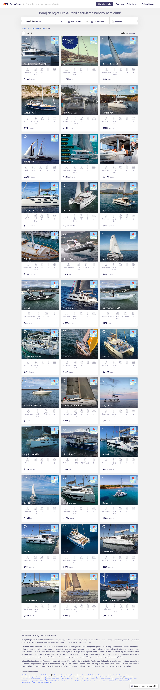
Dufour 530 (29, 112)
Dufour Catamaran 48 (34, 210)
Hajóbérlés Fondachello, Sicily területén (76, 681)
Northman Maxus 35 (72, 405)
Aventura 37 (68, 308)
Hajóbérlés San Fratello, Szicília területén (76, 677)
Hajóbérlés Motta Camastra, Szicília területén (94, 679)
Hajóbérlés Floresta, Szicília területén (44, 677)
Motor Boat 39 (69, 454)
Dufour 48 (107, 503)
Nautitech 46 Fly (31, 454)
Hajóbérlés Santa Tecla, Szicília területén (37, 683)
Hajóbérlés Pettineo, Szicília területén (44, 681)
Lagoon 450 (107, 112)
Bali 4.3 (66, 210)
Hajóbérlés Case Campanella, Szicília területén (111, 681)
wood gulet (29, 161)
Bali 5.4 (105, 161)
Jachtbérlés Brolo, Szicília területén (91, 675)
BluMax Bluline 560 (33, 405)
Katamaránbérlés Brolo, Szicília (64, 675)
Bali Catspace (69, 503)
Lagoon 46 (107, 405)
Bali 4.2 (105, 210)
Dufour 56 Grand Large (34, 600)
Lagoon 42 (68, 161)
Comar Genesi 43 (110, 64)
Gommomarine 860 (111, 308)
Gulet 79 (27, 259)
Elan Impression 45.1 (33, 356)
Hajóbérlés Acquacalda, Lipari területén (58, 679)
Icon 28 (27, 308)
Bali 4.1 (66, 64)
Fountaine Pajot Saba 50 (35, 64)
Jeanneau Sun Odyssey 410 (75, 600)
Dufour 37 (67, 356)
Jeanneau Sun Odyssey (113, 600)
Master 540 (68, 259)
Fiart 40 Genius (70, 112)
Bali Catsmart (108, 259)
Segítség (120, 4)
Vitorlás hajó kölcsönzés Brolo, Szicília (36, 675)
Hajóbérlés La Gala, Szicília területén (108, 677)
